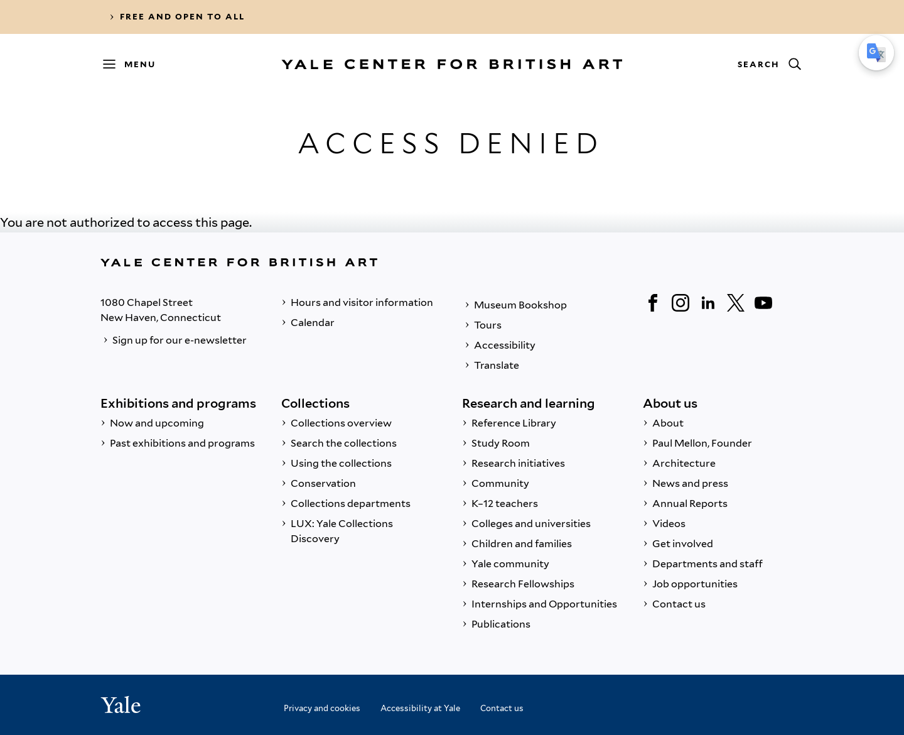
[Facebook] (653, 303)
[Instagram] (680, 303)
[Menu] (135, 64)
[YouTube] (763, 303)
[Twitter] (736, 303)
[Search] (769, 64)
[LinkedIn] (708, 303)
